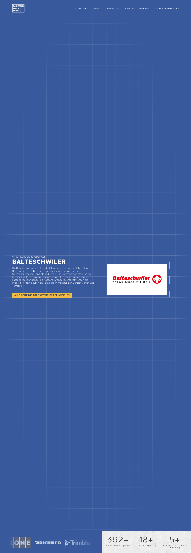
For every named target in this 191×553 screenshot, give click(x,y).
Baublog (129, 8)
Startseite (80, 8)
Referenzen (113, 8)
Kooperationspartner (167, 8)
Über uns (144, 8)
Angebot (96, 8)
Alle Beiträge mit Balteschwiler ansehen (42, 295)
